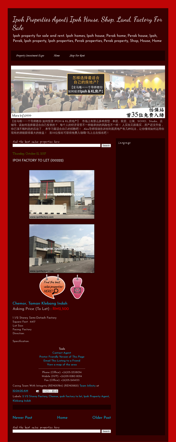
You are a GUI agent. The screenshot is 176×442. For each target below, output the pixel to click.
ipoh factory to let (71, 396)
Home (56, 55)
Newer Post (22, 418)
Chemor (53, 396)
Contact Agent (61, 353)
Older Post (101, 418)
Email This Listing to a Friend (61, 360)
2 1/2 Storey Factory (34, 396)
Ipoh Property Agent (96, 396)
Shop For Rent (77, 55)
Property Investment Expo (30, 55)
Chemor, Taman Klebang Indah (40, 304)
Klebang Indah (22, 400)
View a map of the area (62, 364)
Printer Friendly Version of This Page (61, 356)
